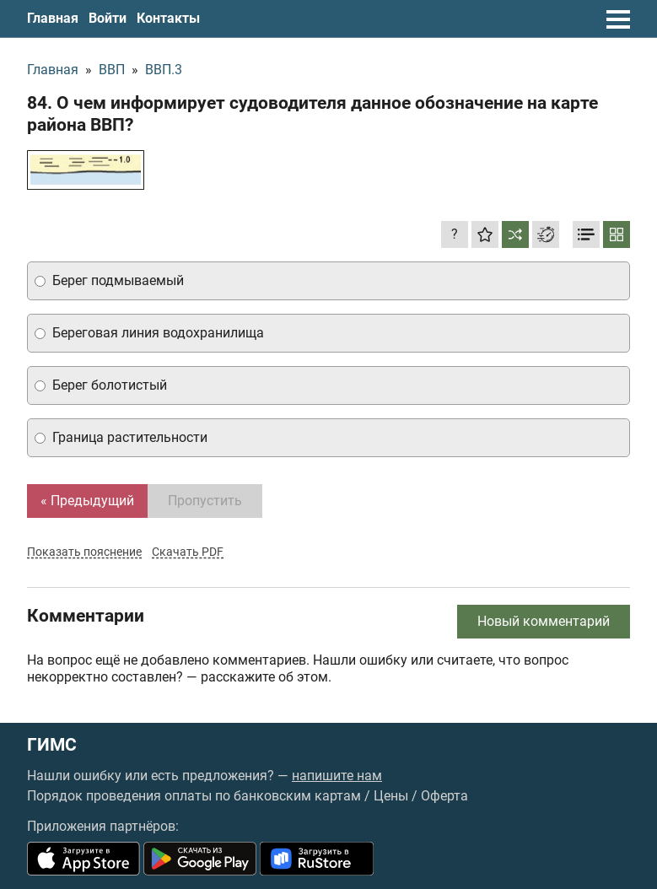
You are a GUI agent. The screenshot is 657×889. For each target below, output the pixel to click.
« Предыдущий (87, 501)
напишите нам (337, 776)
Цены (391, 796)
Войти (108, 18)
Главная (52, 18)
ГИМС (52, 745)
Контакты (168, 18)
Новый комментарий (543, 621)
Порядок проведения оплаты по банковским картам (194, 796)
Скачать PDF (187, 551)
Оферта (444, 796)
